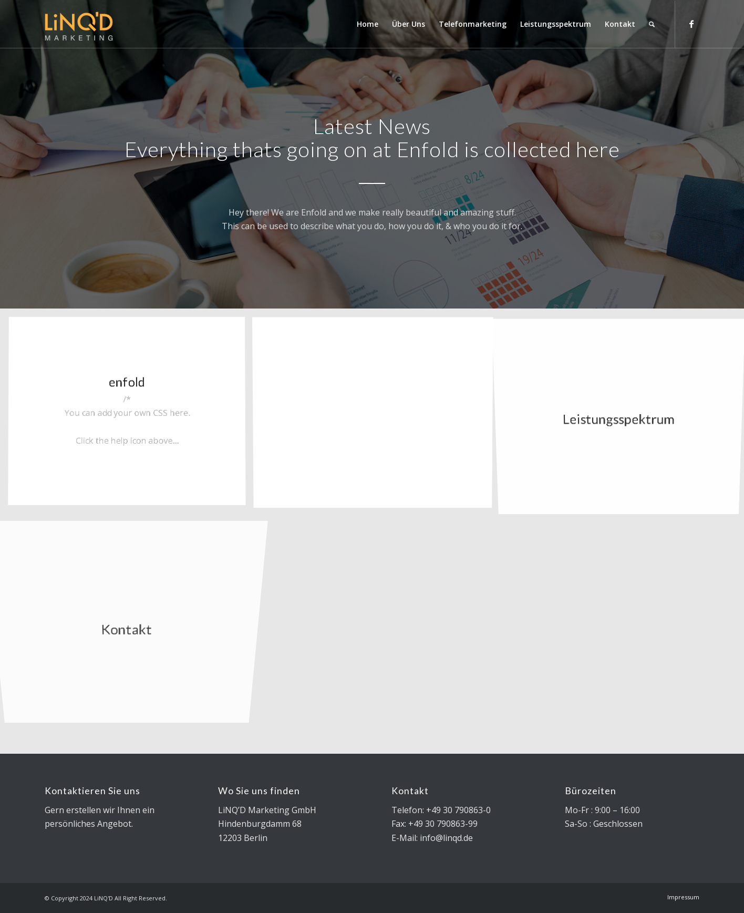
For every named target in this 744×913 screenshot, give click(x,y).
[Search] (652, 24)
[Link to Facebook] (691, 24)
